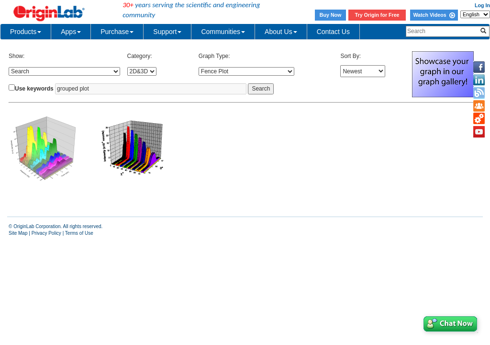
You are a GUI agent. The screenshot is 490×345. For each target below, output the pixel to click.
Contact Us (333, 31)
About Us (281, 31)
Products (25, 31)
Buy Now (331, 15)
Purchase (117, 31)
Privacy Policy (46, 233)
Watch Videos (434, 15)
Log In (482, 5)
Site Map (18, 233)
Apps (71, 31)
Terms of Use (79, 233)
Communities (223, 31)
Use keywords (34, 88)
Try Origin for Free (377, 15)
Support (167, 31)
